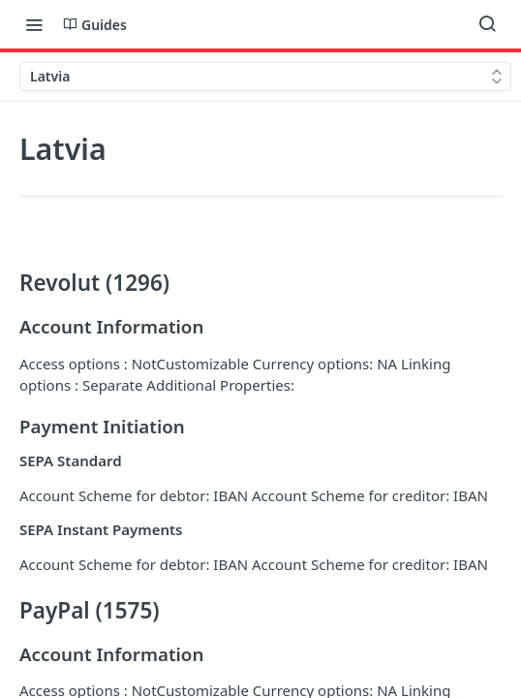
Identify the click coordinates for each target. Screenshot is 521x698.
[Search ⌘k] (487, 24)
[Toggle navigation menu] (33, 24)
